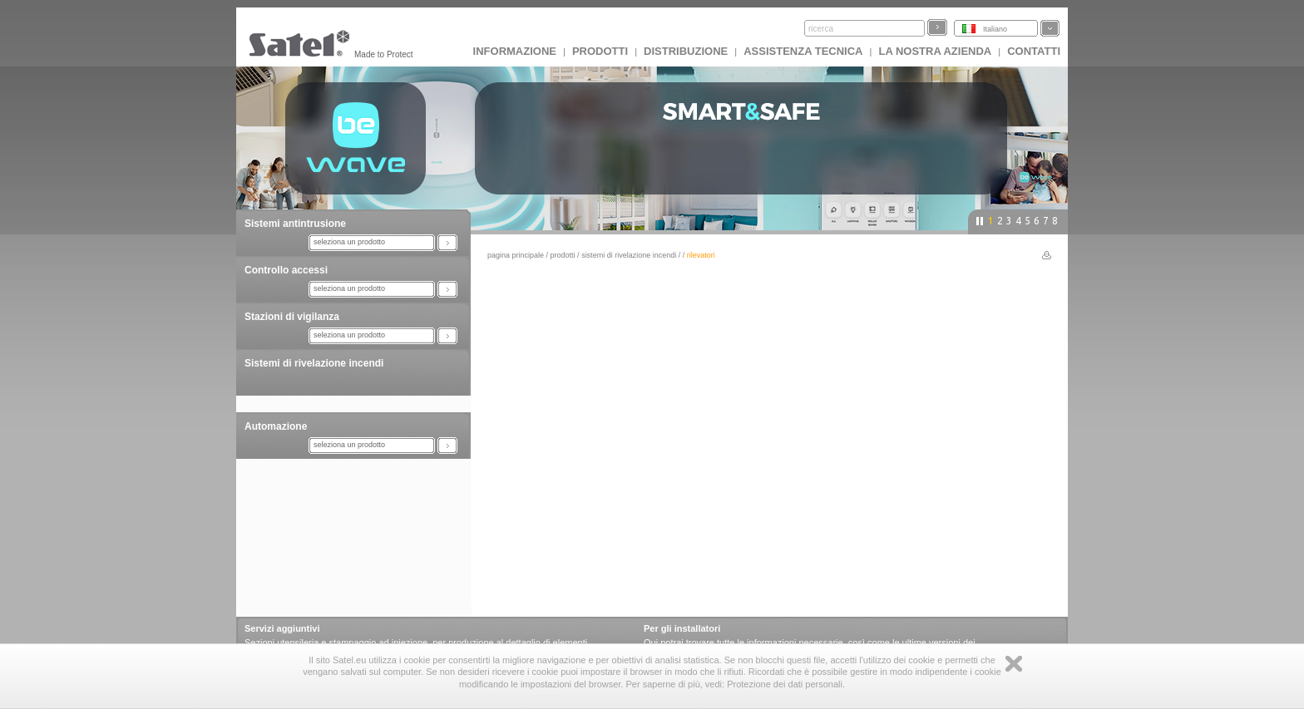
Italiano (995, 29)
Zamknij (1013, 664)
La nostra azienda (934, 51)
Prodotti (600, 51)
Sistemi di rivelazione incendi (313, 363)
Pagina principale (515, 255)
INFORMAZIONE (514, 51)
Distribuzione (686, 51)
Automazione (275, 426)
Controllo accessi (286, 270)
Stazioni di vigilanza (291, 316)
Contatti (1033, 51)
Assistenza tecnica (802, 51)
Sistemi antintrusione (295, 223)
